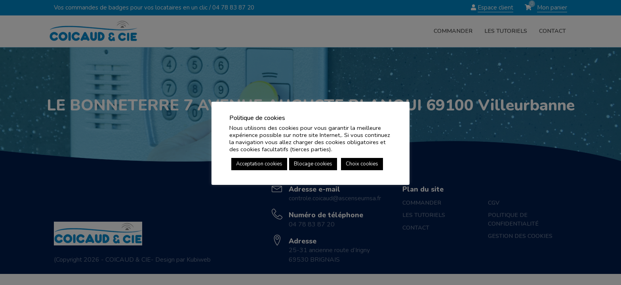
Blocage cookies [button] (313, 163)
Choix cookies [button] (362, 163)
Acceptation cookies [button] (259, 163)
